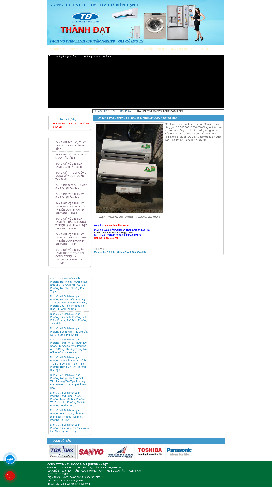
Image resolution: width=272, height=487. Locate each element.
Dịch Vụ (109, 49)
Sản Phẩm (126, 49)
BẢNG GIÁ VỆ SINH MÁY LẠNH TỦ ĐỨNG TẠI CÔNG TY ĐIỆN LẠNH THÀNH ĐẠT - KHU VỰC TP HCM (71, 208)
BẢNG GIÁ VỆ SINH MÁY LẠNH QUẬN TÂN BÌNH (69, 165)
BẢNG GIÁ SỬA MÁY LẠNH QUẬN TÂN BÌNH (70, 156)
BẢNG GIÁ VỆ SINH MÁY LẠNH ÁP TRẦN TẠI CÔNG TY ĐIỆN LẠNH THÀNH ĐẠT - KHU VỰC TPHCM (71, 223)
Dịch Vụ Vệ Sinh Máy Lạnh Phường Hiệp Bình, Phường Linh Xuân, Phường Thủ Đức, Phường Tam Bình (68, 319)
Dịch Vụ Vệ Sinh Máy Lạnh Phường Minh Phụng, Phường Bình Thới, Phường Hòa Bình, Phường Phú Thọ (67, 415)
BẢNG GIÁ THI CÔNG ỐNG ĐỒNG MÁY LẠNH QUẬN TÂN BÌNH (70, 176)
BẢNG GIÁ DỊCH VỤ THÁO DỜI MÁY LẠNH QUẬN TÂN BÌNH (71, 145)
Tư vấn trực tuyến (69, 119)
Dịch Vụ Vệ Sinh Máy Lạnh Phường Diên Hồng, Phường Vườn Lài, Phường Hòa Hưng (69, 427)
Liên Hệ (204, 49)
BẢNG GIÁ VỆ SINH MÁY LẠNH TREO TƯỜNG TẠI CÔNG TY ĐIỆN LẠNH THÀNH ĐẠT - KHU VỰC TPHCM (69, 256)
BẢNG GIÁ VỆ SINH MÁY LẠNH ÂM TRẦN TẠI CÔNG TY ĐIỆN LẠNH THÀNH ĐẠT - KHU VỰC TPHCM (71, 239)
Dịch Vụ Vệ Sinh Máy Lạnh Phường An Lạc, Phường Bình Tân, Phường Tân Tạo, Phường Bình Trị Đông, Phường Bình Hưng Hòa (69, 381)
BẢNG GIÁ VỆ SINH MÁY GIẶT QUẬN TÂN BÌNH (69, 196)
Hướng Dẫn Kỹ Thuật (152, 49)
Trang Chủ (57, 49)
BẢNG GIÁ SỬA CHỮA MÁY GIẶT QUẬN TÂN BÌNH (71, 187)
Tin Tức (94, 49)
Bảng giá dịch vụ (182, 49)
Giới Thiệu (76, 49)
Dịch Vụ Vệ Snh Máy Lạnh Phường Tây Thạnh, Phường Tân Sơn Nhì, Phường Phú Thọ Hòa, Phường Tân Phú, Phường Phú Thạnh (68, 285)
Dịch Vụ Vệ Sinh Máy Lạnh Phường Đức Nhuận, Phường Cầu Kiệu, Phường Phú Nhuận (69, 331)
